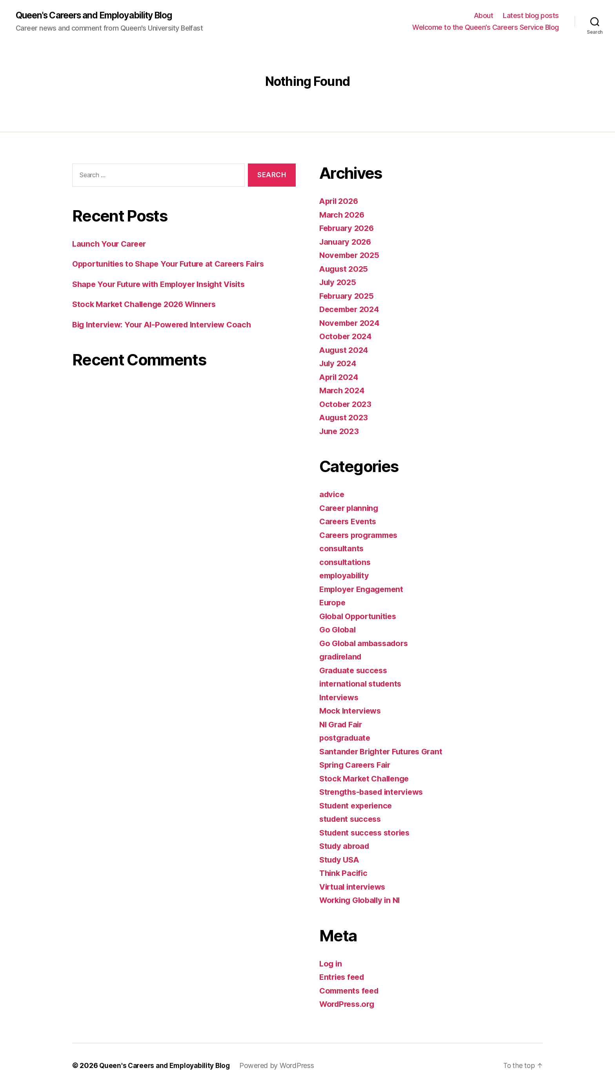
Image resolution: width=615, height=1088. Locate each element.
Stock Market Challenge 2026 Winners (148, 305)
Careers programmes (361, 535)
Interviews (340, 698)
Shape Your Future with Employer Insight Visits (165, 284)
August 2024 (345, 350)
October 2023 (346, 404)
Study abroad (345, 846)
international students (362, 684)
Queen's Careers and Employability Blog (100, 15)
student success (352, 819)
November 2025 (351, 255)
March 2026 (342, 215)
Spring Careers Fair (357, 765)
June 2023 (340, 431)
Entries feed (343, 977)
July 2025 (338, 282)
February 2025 (348, 296)
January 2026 (346, 242)
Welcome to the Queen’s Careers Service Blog (485, 28)
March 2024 (342, 391)
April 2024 (340, 377)
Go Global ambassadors (366, 643)
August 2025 (345, 269)
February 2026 (348, 228)
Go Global (338, 630)
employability (346, 576)
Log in (331, 964)
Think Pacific (344, 873)
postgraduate (346, 738)
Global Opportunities (360, 616)
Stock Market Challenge (366, 779)
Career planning (350, 508)
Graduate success (355, 671)
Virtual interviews (354, 887)
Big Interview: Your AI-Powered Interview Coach (167, 325)
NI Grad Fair (342, 725)
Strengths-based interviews (374, 792)
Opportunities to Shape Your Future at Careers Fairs (173, 264)
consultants (342, 549)
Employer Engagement (364, 589)
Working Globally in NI (362, 900)
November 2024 (351, 323)
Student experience (358, 806)
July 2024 (339, 364)
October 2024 (346, 336)
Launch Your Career (111, 244)
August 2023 (345, 418)
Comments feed (351, 991)
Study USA (340, 860)
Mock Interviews (351, 711)
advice (332, 494)
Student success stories (367, 833)
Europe (333, 603)
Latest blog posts (531, 16)
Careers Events (349, 522)
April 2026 (340, 201)
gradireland (342, 657)
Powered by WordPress (282, 1066)
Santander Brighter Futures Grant (384, 752)
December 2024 (351, 309)
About (483, 16)
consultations (346, 562)
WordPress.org (349, 1004)
